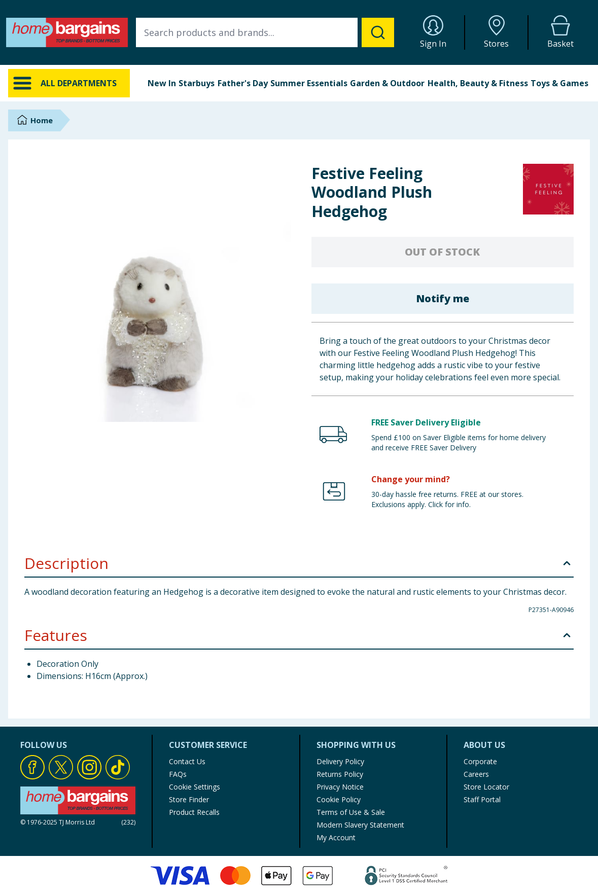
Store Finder (189, 799)
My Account (336, 837)
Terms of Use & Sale (350, 812)
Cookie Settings (194, 787)
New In (162, 83)
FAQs (178, 774)
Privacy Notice (340, 787)
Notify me (442, 298)
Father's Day (243, 83)
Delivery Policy (340, 761)
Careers (476, 774)
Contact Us (187, 761)
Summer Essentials (308, 83)
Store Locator (486, 787)
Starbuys (197, 83)
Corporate (480, 761)
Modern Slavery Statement (360, 825)
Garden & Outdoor (387, 83)
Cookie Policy (338, 799)
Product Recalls (194, 812)
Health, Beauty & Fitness (478, 83)
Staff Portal (482, 799)
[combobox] (265, 32)
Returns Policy (339, 774)
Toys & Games (559, 83)
